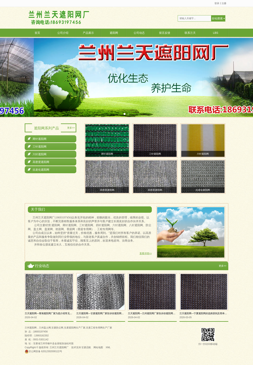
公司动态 (139, 32)
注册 (224, 3)
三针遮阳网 (37, 146)
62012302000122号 (43, 351)
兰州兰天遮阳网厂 (59, 347)
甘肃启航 (86, 347)
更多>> (71, 127)
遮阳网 (114, 32)
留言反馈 (164, 32)
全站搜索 (217, 18)
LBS (215, 32)
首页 (37, 32)
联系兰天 (190, 32)
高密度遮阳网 (38, 162)
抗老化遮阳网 (38, 169)
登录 (216, 3)
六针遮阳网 (37, 154)
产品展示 (88, 32)
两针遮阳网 (37, 138)
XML (108, 347)
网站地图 (98, 347)
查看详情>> (146, 253)
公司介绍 (62, 32)
